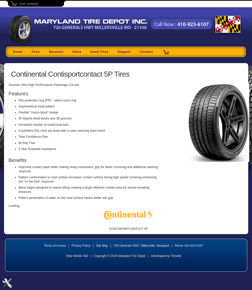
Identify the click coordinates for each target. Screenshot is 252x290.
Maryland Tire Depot (40, 44)
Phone (188, 245)
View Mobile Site (77, 256)
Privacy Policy (81, 245)
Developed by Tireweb (166, 256)
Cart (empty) (29, 4)
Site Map (102, 245)
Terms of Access (55, 245)
